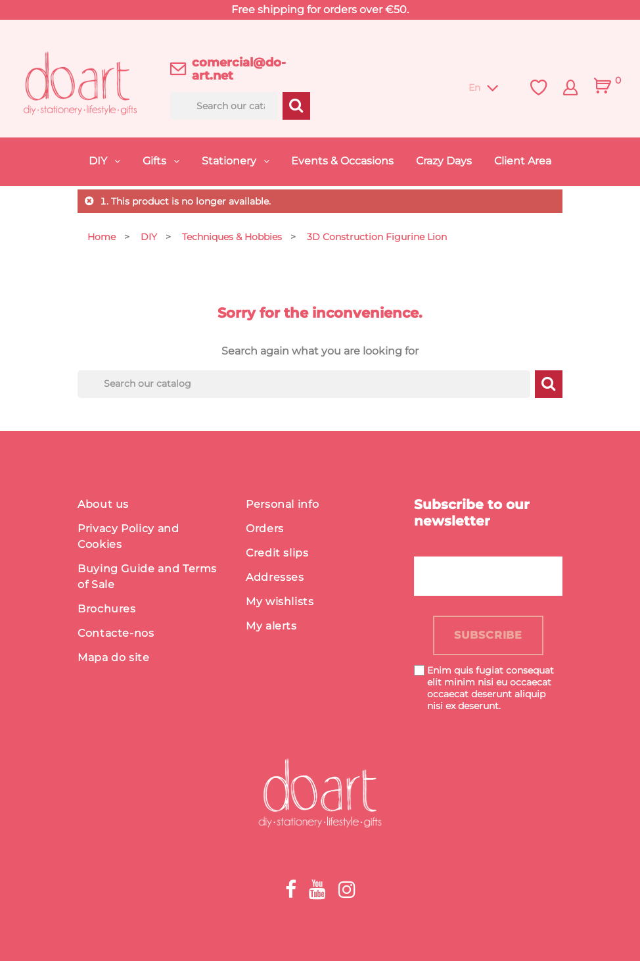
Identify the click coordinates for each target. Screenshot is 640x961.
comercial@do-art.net (239, 69)
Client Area (522, 161)
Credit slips (277, 553)
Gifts (156, 161)
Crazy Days (444, 161)
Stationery (230, 161)
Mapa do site (114, 657)
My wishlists (280, 601)
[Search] (224, 106)
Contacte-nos (116, 633)
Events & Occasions (342, 161)
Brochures (107, 609)
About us (103, 504)
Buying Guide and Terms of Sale (147, 576)
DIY (99, 161)
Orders (265, 528)
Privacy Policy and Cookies (128, 536)
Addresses (275, 577)
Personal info (282, 504)
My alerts (271, 626)
